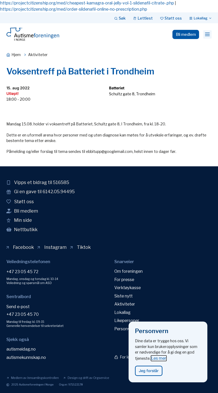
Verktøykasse (127, 287)
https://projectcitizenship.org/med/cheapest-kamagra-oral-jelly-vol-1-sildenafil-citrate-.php (87, 3)
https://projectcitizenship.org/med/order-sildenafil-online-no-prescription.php (73, 9)
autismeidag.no (21, 349)
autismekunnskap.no (26, 357)
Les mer (158, 362)
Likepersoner (126, 319)
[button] (207, 34)
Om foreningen (128, 271)
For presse (124, 279)
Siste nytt (123, 295)
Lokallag (122, 311)
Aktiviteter (124, 303)
